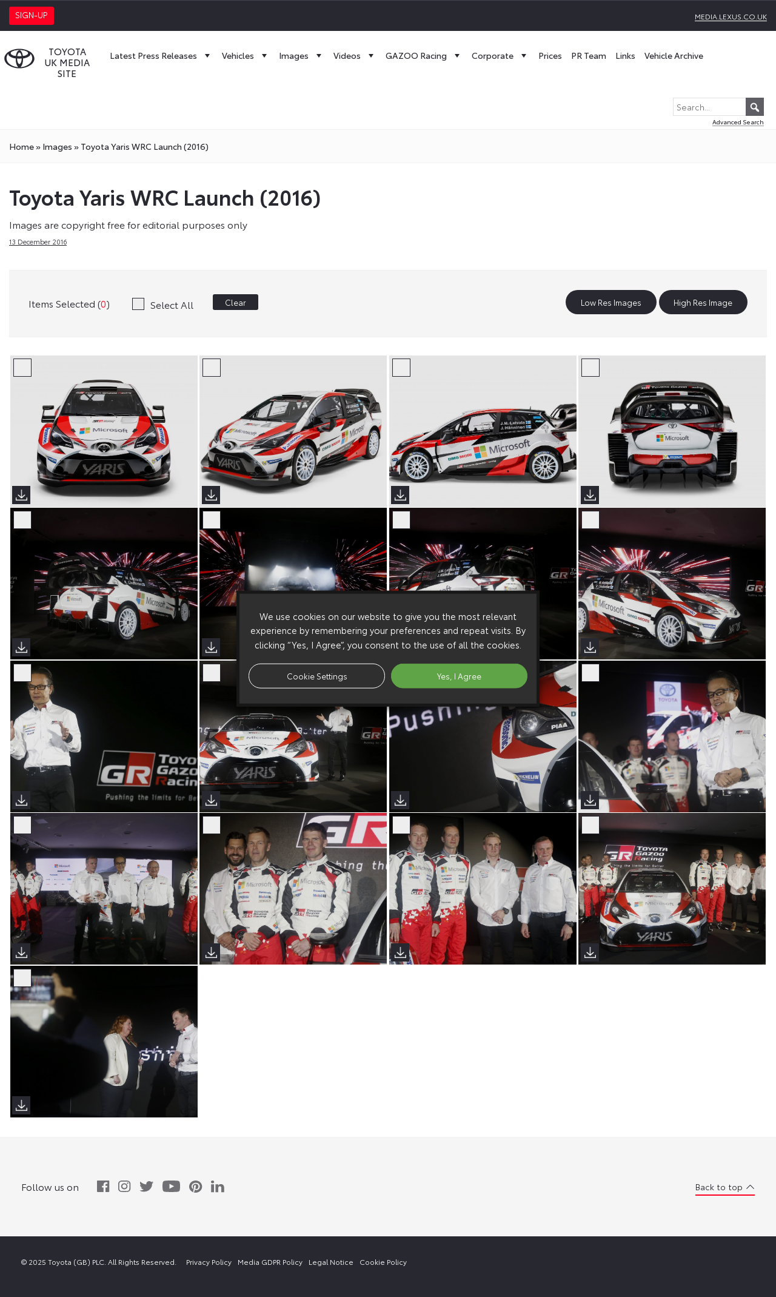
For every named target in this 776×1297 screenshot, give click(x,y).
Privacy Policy (209, 1261)
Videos (354, 55)
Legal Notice (331, 1261)
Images (301, 55)
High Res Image (703, 302)
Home (21, 146)
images (57, 146)
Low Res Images (611, 302)
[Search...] (718, 107)
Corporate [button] (500, 55)
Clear (235, 302)
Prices (550, 55)
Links (625, 55)
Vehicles (246, 55)
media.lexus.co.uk (731, 16)
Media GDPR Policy (270, 1261)
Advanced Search (738, 121)
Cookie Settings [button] (317, 675)
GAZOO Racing (424, 55)
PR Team (588, 55)
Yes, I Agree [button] (459, 675)
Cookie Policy (383, 1261)
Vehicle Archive (673, 55)
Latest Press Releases (161, 55)
